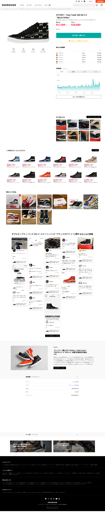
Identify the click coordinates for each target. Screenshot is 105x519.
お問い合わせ (15, 474)
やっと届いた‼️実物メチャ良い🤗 (83, 254)
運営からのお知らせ (82, 473)
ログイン (91, 1)
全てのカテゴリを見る (73, 484)
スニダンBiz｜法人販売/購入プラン (42, 464)
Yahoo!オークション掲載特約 (7, 474)
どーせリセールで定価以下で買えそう (35, 301)
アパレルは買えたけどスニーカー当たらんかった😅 (52, 285)
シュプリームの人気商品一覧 (7, 484)
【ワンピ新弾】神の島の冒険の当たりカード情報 (48, 492)
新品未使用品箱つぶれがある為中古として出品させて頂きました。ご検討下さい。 (52, 255)
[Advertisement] (78, 106)
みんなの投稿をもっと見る (52, 335)
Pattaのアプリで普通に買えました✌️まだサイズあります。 (85, 287)
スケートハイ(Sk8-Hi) (74, 385)
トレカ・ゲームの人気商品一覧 (40, 482)
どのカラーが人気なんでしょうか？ (35, 286)
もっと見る (95, 150)
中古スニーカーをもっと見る (94, 117)
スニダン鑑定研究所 (5, 464)
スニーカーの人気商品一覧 (20, 482)
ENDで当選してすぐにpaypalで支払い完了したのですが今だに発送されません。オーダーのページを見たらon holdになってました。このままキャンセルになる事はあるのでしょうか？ (69, 262)
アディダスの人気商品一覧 (30, 484)
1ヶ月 (84, 71)
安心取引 (33, 51)
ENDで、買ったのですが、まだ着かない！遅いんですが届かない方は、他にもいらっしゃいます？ (85, 270)
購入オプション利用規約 (95, 473)
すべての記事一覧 (61, 492)
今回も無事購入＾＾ (66, 291)
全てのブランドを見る (81, 484)
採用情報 (95, 464)
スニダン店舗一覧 (32, 464)
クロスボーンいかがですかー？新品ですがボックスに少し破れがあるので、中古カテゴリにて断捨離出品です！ (35, 270)
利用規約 (88, 473)
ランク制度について (19, 473)
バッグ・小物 (47, 5)
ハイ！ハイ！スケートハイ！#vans (19, 255)
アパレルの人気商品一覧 (30, 482)
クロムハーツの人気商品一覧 (40, 484)
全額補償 (23, 51)
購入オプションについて (39, 473)
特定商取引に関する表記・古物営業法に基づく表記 (65, 464)
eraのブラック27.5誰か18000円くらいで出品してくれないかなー (69, 245)
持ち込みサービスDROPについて (50, 473)
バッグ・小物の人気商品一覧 (52, 482)
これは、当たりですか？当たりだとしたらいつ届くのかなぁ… (19, 297)
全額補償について (75, 473)
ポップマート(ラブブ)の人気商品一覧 (52, 484)
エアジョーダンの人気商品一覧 (86, 482)
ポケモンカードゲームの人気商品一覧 (65, 482)
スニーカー (29, 5)
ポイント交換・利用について (29, 473)
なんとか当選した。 (50, 325)
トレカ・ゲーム (38, 5)
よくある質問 (59, 473)
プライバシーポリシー (85, 464)
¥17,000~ (78, 35)
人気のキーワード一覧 (64, 484)
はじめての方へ (5, 473)
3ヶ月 (95, 71)
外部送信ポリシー (77, 464)
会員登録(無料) (100, 1)
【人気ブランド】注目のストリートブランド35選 (11, 492)
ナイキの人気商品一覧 (76, 482)
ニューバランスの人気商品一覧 (18, 484)
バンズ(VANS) (75, 381)
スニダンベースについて (24, 464)
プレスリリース (52, 464)
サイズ (57, 29)
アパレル (22, 5)
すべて (61, 71)
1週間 (73, 71)
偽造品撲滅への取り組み (14, 464)
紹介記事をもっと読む (59, 367)
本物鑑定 (14, 51)
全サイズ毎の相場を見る (79, 96)
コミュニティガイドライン (66, 473)
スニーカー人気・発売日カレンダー (8, 482)
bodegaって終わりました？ (52, 270)
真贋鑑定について (12, 473)
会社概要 (91, 464)
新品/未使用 (43, 51)
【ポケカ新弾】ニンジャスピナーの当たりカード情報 (30, 492)
